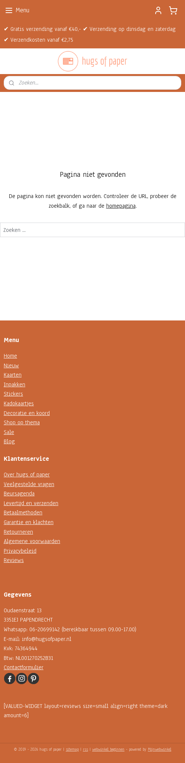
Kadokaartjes (19, 403)
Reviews (14, 560)
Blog (9, 441)
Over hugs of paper (27, 474)
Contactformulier (23, 667)
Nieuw (11, 365)
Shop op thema (22, 422)
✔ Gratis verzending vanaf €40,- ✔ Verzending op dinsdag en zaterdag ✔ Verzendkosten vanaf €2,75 (90, 34)
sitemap (72, 749)
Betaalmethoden (23, 512)
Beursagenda (19, 493)
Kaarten (13, 375)
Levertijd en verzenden (31, 503)
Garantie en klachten (28, 522)
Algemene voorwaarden (32, 541)
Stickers (13, 394)
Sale (9, 432)
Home (10, 356)
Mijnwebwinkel (159, 749)
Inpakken (14, 384)
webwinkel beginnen (108, 749)
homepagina (121, 205)
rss (85, 749)
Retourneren (18, 532)
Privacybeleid (20, 551)
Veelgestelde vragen (29, 484)
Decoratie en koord (27, 413)
